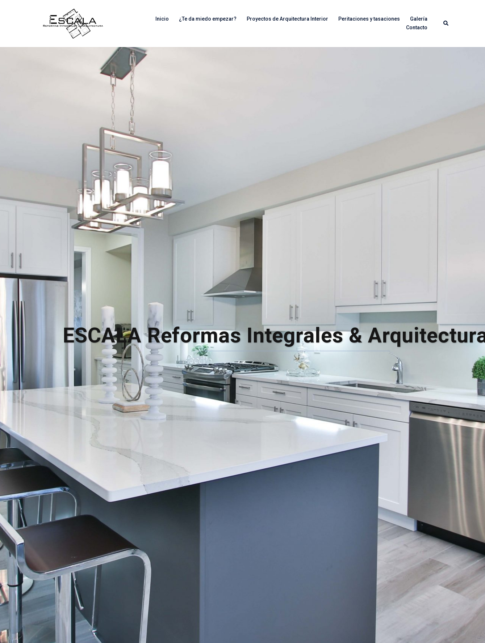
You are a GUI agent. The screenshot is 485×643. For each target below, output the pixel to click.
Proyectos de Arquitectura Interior (287, 19)
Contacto (416, 27)
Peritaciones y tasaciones (369, 19)
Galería (418, 19)
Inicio (162, 19)
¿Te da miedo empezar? (208, 19)
